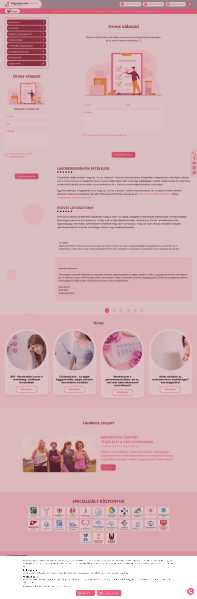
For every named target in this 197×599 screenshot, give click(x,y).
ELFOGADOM (85, 592)
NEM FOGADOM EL (109, 592)
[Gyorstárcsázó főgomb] (190, 591)
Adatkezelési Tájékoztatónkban (152, 563)
